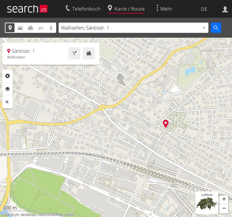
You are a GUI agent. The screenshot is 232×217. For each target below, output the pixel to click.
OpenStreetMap (50, 214)
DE (204, 9)
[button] (223, 199)
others (70, 214)
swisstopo (28, 214)
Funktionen (7, 102)
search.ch (11, 214)
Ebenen (7, 89)
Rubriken (7, 76)
